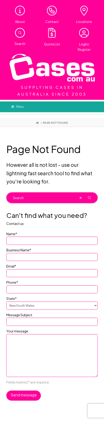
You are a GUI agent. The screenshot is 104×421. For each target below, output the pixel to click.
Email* (52, 270)
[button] (20, 33)
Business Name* (52, 254)
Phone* (52, 286)
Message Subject (52, 318)
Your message (52, 334)
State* (52, 302)
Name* (52, 237)
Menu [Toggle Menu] (17, 106)
